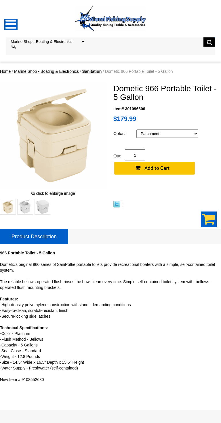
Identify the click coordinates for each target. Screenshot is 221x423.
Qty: (117, 155)
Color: (119, 133)
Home (5, 71)
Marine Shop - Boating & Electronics (46, 71)
